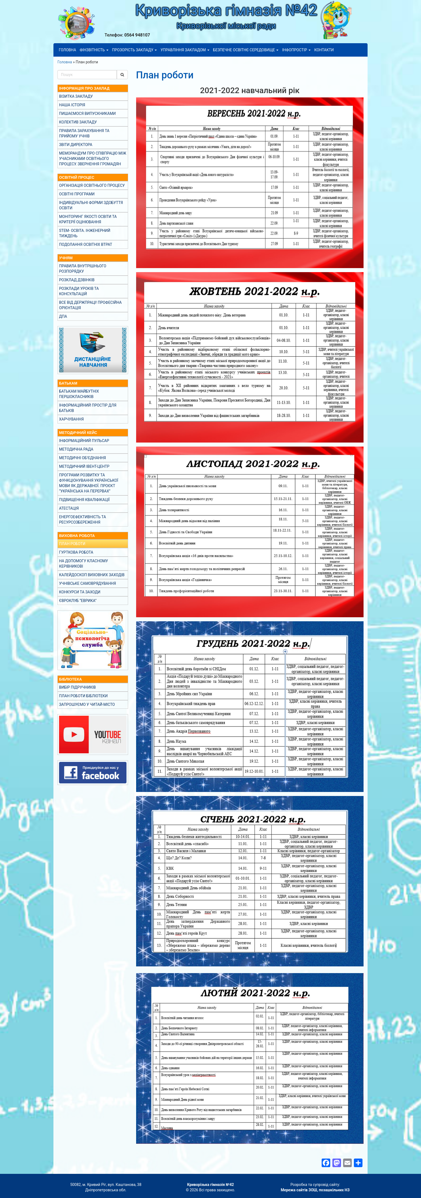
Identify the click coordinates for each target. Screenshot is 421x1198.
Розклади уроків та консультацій (79, 291)
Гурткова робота (76, 552)
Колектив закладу (78, 122)
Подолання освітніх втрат (85, 244)
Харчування (71, 419)
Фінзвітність (94, 50)
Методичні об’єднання (82, 458)
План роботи (72, 544)
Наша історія (72, 105)
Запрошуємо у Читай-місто (87, 704)
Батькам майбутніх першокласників (79, 394)
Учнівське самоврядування (87, 583)
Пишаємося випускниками (87, 113)
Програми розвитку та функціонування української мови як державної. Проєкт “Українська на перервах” (88, 483)
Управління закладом (185, 50)
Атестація (69, 508)
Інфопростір (296, 50)
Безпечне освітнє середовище (246, 50)
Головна (67, 50)
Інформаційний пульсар (84, 441)
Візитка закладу (76, 96)
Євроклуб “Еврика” (77, 600)
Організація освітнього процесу (92, 185)
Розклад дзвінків (77, 280)
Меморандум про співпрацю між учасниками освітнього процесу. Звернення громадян (92, 158)
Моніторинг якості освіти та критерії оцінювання (88, 219)
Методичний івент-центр (84, 466)
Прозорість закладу (134, 50)
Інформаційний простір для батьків (87, 408)
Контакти (324, 50)
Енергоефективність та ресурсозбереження (82, 519)
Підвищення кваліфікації (84, 500)
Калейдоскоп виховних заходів (92, 575)
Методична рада (76, 449)
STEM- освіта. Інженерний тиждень (84, 233)
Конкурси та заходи (79, 592)
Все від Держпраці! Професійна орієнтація (90, 305)
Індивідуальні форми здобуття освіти (91, 205)
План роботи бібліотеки (83, 696)
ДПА (63, 316)
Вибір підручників (77, 687)
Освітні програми (77, 194)
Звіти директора (75, 145)
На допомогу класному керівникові (83, 563)
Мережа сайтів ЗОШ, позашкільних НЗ (315, 1190)
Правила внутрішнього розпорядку (82, 268)
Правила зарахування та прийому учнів (84, 133)
